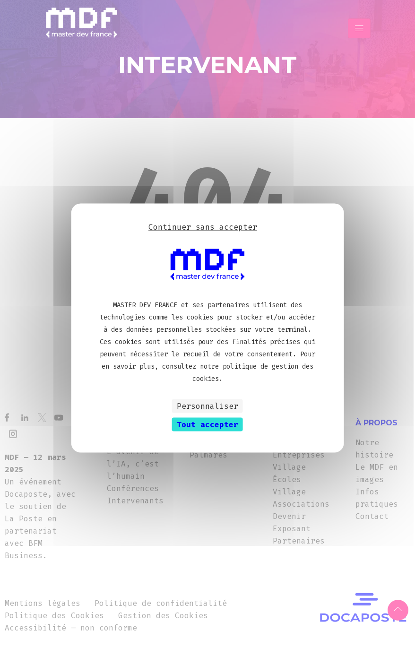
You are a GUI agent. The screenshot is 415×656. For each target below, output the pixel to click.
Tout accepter (207, 424)
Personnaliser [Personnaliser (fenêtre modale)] (207, 406)
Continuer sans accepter (202, 227)
